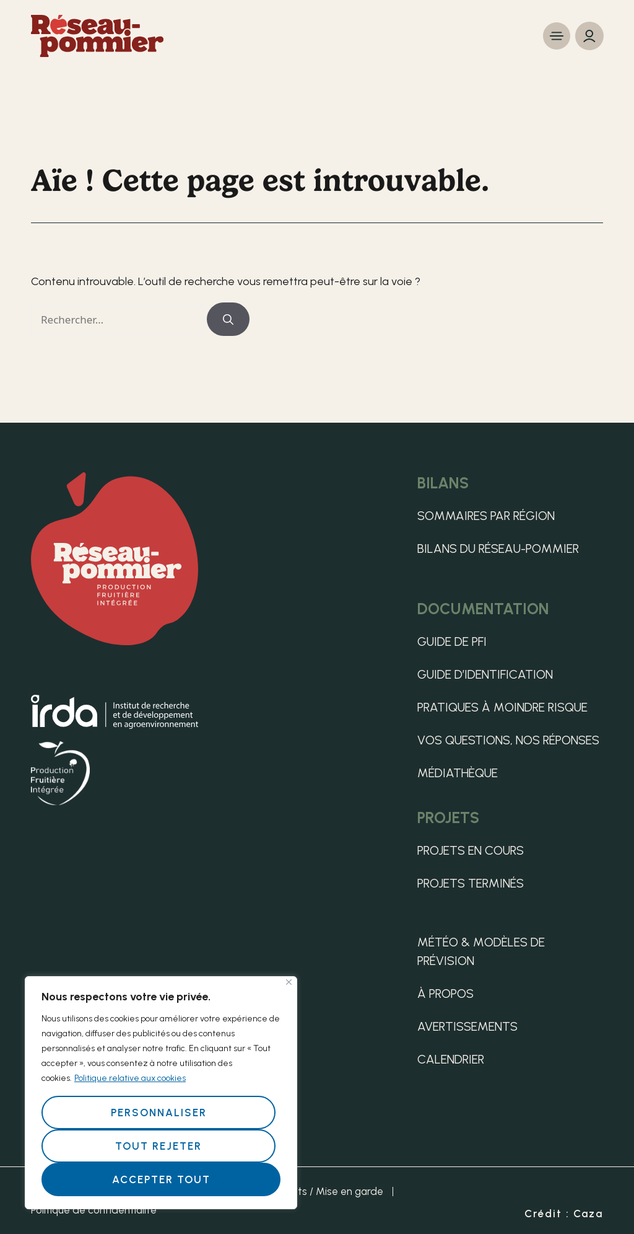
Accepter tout (161, 1179)
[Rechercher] (228, 319)
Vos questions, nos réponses (508, 740)
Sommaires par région (486, 515)
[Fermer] (289, 982)
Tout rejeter (158, 1146)
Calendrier (450, 1059)
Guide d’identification (485, 674)
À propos (445, 993)
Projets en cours (470, 850)
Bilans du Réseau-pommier (498, 548)
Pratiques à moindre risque (502, 707)
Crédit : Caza (563, 1213)
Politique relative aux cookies (130, 1078)
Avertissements (467, 1026)
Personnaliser (159, 1112)
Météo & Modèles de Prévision (481, 951)
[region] (161, 1092)
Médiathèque (457, 772)
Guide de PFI (452, 641)
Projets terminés (470, 883)
